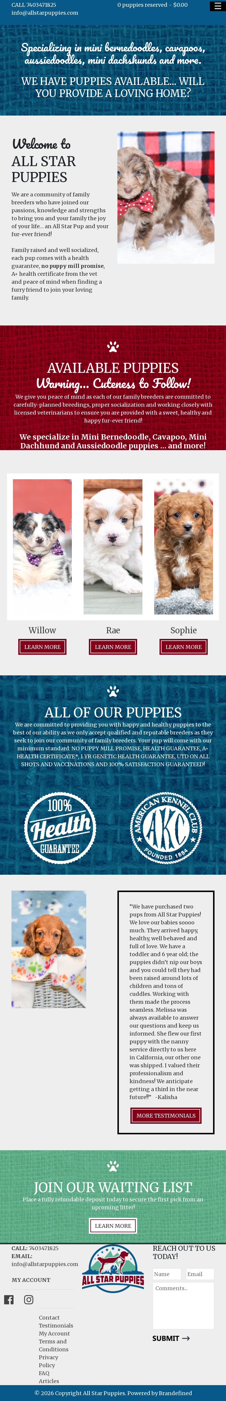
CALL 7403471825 (33, 4)
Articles (49, 1381)
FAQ (44, 1373)
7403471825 (44, 1248)
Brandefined (175, 1393)
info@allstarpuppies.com (44, 12)
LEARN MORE (113, 1226)
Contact (49, 1317)
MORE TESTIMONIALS (166, 1115)
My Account (54, 1333)
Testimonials (56, 1325)
